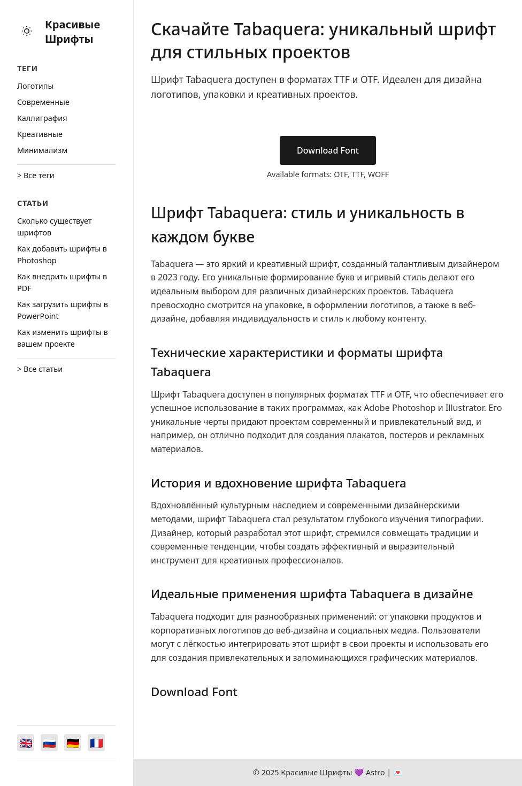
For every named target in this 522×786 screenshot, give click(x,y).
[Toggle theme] (26, 31)
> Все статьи (40, 369)
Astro (375, 772)
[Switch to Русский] (49, 742)
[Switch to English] (25, 742)
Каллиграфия (42, 118)
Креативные (40, 134)
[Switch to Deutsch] (72, 742)
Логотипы (35, 86)
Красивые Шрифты (72, 31)
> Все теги (36, 175)
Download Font (328, 150)
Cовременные (43, 102)
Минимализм (42, 150)
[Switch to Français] (96, 742)
